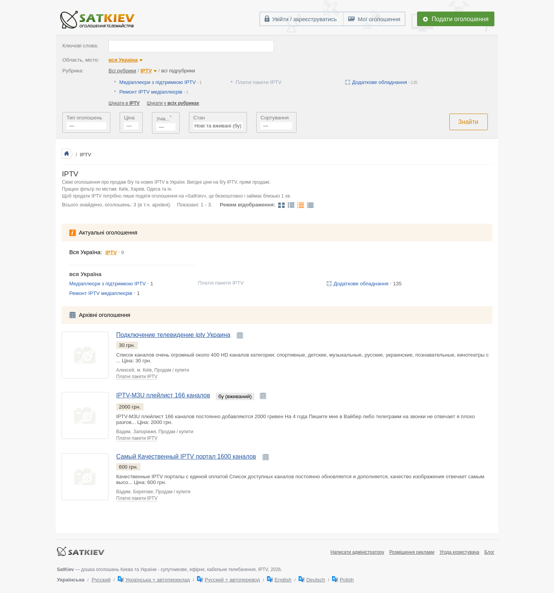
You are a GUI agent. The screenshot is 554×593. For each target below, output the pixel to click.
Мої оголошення (379, 19)
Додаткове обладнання (379, 82)
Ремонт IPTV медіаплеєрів (150, 92)
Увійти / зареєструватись (304, 19)
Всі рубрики (122, 71)
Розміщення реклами (411, 552)
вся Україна (123, 60)
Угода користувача (459, 552)
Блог (489, 552)
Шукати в (124, 103)
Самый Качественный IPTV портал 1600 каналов (186, 456)
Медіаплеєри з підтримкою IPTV (157, 82)
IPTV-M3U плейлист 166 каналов (163, 395)
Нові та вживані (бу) (217, 126)
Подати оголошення (460, 19)
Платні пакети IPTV (259, 82)
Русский (101, 580)
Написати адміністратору (357, 552)
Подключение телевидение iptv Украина (173, 335)
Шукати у (173, 103)
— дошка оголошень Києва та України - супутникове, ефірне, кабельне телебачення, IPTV (162, 569)
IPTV (146, 71)
